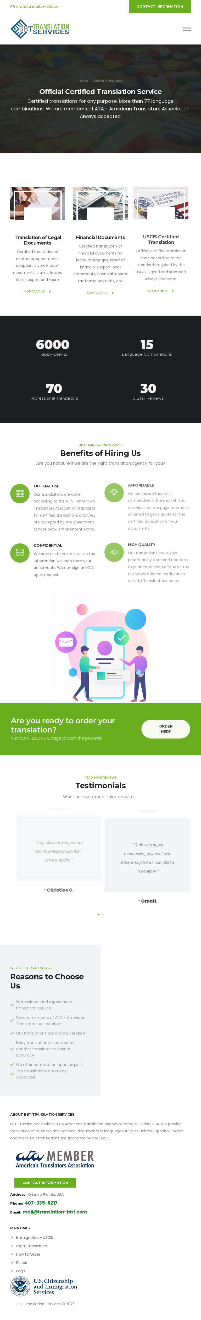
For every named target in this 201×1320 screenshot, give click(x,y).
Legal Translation (31, 1246)
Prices (21, 1262)
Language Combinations (141, 354)
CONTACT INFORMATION (160, 6)
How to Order (28, 1254)
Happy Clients (46, 354)
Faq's (20, 1271)
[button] (98, 914)
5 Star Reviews (154, 398)
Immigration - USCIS (34, 1237)
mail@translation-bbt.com (37, 6)
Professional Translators (60, 398)
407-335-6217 (41, 1203)
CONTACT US (37, 297)
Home (83, 81)
